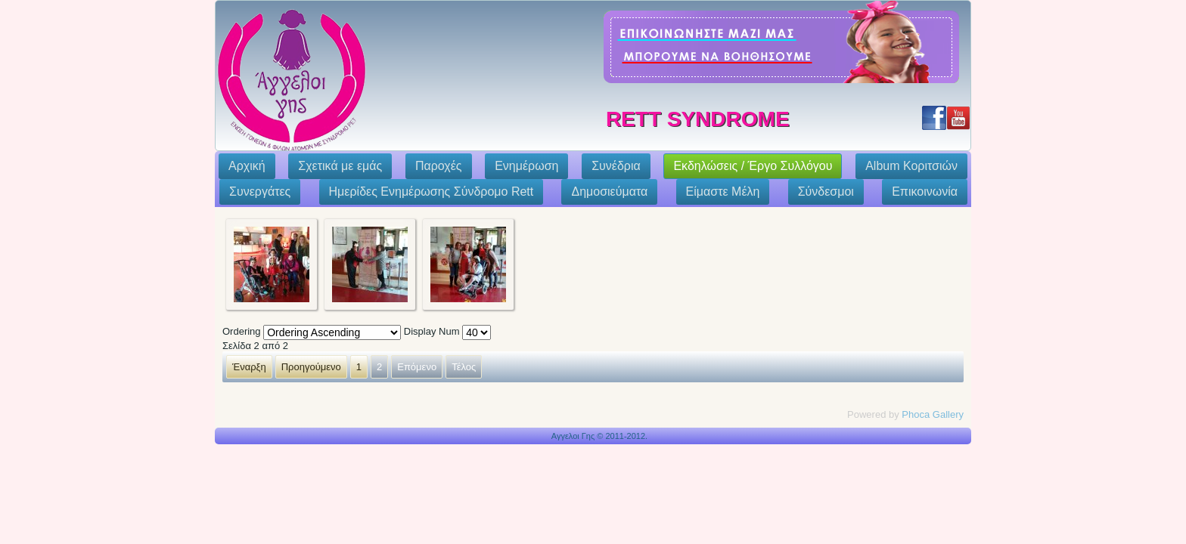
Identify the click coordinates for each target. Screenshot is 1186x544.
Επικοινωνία (925, 191)
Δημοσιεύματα (609, 191)
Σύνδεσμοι (826, 191)
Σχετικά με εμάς (340, 165)
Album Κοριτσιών (911, 165)
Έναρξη (249, 366)
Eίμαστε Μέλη (723, 191)
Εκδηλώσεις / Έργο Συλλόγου (752, 165)
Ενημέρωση (526, 165)
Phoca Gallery (933, 414)
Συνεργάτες (259, 191)
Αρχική (246, 165)
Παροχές (438, 165)
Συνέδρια (616, 165)
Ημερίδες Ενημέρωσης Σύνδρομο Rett (431, 191)
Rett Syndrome (698, 119)
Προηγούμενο (311, 366)
